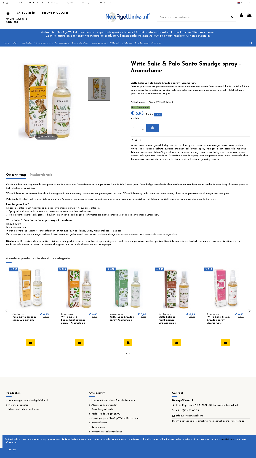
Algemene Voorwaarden (104, 405)
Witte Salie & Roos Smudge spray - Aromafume (219, 320)
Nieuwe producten (89, 3)
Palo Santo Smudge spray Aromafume (24, 318)
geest (220, 149)
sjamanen (150, 155)
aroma (207, 145)
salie (231, 145)
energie (216, 145)
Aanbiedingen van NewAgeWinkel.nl (63, 3)
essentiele (230, 149)
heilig (165, 145)
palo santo (206, 152)
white (134, 149)
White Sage (160, 152)
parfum (240, 145)
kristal (178, 145)
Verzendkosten (99, 422)
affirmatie (174, 152)
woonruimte (152, 159)
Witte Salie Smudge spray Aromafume (122, 318)
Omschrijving (16, 175)
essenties (165, 159)
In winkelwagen (152, 127)
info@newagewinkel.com (189, 416)
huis (185, 145)
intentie (185, 152)
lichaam (135, 152)
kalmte (159, 149)
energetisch (137, 155)
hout (141, 145)
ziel (171, 145)
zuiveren (169, 149)
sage (141, 149)
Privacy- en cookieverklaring (106, 431)
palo (191, 145)
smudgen (162, 155)
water (134, 145)
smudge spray (190, 155)
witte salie (146, 152)
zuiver (149, 145)
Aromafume (175, 155)
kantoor (194, 159)
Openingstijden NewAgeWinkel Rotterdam (114, 418)
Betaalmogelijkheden (102, 409)
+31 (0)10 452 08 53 (187, 410)
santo (199, 145)
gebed (157, 145)
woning (194, 152)
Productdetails (41, 175)
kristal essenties (180, 159)
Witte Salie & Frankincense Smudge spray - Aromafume (168, 321)
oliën (227, 155)
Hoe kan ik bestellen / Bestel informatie (28, 3)
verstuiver (231, 152)
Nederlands (245, 3)
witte (224, 145)
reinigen (211, 149)
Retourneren (98, 427)
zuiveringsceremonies (211, 155)
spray (202, 149)
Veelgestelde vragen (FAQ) (106, 414)
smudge (149, 149)
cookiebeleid (227, 439)
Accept (12, 449)
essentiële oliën (239, 155)
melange (241, 149)
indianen (179, 149)
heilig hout (219, 152)
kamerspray (137, 159)
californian (191, 149)
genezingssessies (210, 159)
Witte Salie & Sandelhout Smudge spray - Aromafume (73, 320)
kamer (242, 152)
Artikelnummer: (139, 102)
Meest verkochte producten (110, 3)
